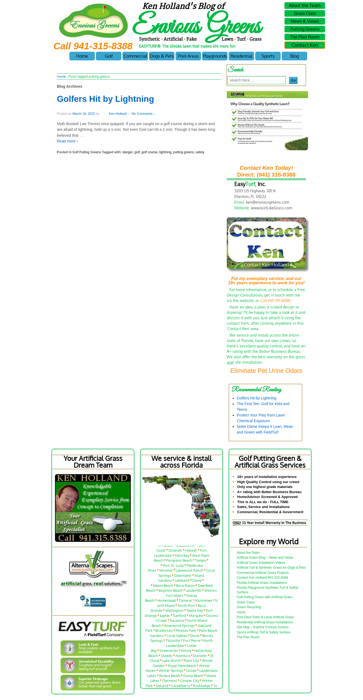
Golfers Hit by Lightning (105, 99)
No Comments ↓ (143, 114)
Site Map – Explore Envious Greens (263, 627)
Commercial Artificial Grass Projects (263, 573)
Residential (241, 56)
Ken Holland (113, 114)
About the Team (304, 5)
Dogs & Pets (162, 56)
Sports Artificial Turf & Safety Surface (263, 632)
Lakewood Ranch (189, 571)
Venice (186, 651)
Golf (109, 56)
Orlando (175, 551)
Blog (294, 56)
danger (128, 152)
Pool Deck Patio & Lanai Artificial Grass (265, 617)
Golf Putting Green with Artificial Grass (265, 597)
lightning (165, 152)
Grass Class (305, 13)
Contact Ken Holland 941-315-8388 (262, 577)
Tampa (200, 561)
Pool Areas (188, 56)
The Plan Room (304, 37)
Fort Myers (174, 596)
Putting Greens (304, 29)
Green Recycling (249, 607)
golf (137, 152)
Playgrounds (215, 56)
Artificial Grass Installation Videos (261, 563)
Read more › (67, 141)
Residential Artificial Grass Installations (265, 622)
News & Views (305, 21)
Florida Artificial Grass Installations (262, 583)
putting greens (183, 152)
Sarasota (177, 621)
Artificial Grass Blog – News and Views (265, 557)
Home (82, 56)
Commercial (135, 56)
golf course (150, 152)
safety (200, 152)
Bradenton (164, 631)
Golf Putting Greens (86, 152)
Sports (268, 56)
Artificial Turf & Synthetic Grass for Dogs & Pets (271, 567)
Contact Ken (304, 45)
